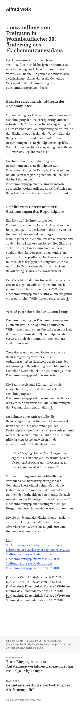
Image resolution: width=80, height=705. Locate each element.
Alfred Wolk (18, 9)
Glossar (62, 644)
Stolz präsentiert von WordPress (23, 700)
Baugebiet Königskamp (44, 644)
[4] (44, 531)
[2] (40, 334)
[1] (67, 298)
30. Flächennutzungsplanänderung (24, 647)
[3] (51, 407)
